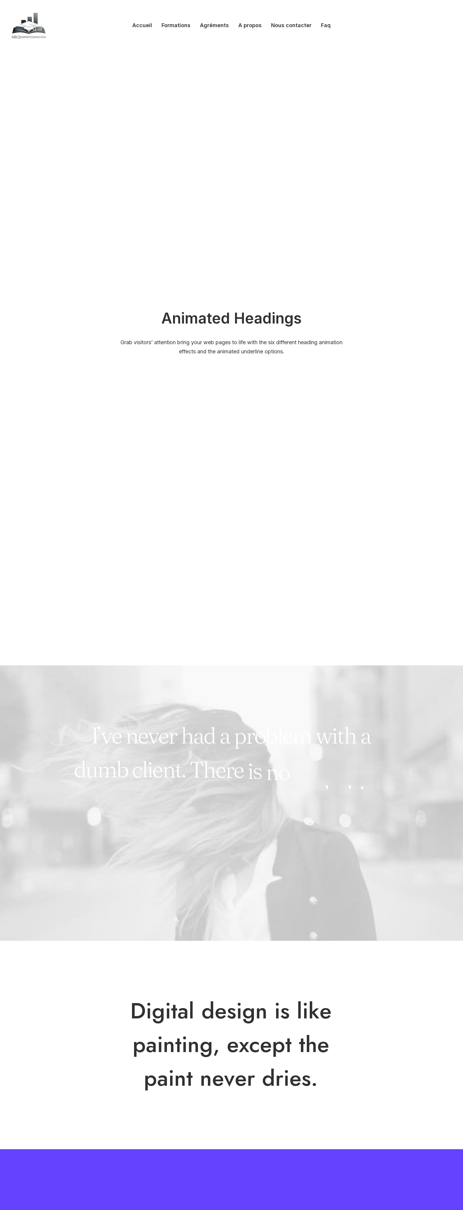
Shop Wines (77, 1077)
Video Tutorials (259, 1099)
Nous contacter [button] (291, 25)
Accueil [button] (142, 25)
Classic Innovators (83, 1108)
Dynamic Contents (169, 1115)
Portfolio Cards (80, 1100)
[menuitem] (142, 25)
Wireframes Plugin (169, 1092)
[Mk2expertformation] (29, 25)
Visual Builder (164, 1069)
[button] (325, 1128)
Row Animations (167, 1123)
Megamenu (162, 1077)
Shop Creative (79, 1115)
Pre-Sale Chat (258, 1128)
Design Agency (80, 1069)
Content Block (165, 1108)
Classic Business (82, 1092)
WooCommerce (167, 1084)
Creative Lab (78, 1084)
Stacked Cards (166, 1131)
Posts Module (165, 1100)
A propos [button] (250, 25)
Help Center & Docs (264, 1069)
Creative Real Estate (85, 1123)
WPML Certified (167, 1139)
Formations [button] (176, 25)
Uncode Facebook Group (355, 1069)
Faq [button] (326, 25)
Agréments (214, 25)
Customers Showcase (352, 1099)
